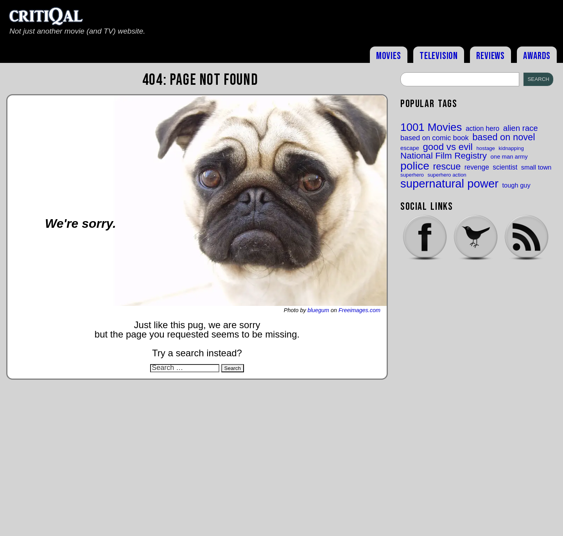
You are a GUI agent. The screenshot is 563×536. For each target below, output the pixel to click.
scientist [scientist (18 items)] (505, 167)
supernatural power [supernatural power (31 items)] (449, 183)
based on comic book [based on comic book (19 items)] (434, 138)
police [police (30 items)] (414, 165)
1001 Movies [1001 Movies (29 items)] (431, 127)
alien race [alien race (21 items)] (520, 128)
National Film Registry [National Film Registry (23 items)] (443, 156)
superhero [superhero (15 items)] (412, 174)
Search (538, 79)
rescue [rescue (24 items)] (447, 167)
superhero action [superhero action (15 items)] (446, 174)
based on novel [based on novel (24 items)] (503, 137)
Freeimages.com (359, 310)
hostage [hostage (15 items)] (485, 148)
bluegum (318, 310)
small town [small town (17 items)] (536, 167)
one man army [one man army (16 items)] (509, 157)
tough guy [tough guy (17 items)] (516, 185)
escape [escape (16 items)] (409, 148)
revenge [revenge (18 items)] (476, 167)
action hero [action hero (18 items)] (482, 128)
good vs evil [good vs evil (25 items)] (448, 147)
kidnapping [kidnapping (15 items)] (511, 148)
